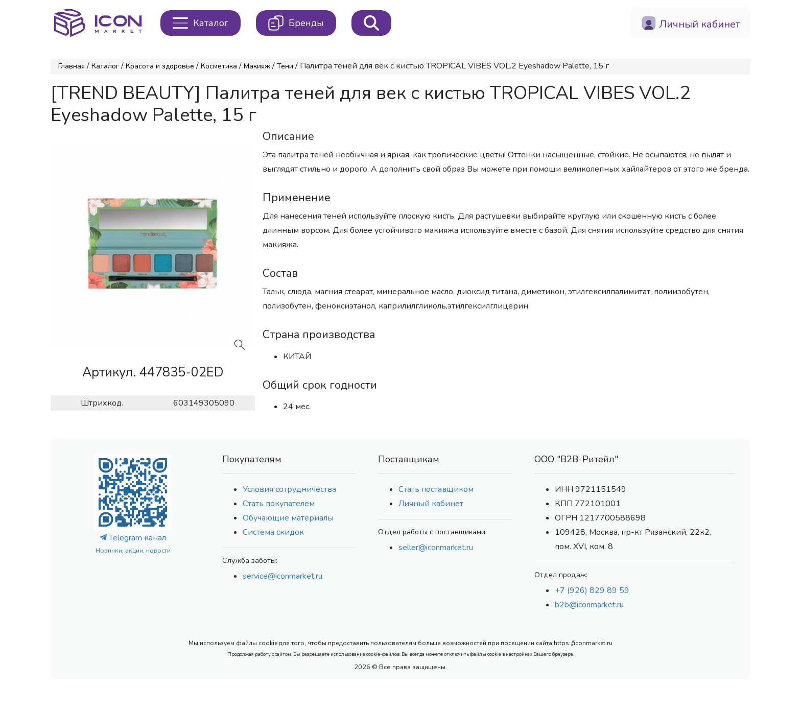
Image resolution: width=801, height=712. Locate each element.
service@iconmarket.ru (282, 576)
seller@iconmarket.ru (435, 547)
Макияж (257, 66)
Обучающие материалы (288, 518)
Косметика (219, 66)
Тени (285, 66)
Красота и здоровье (160, 66)
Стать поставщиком (436, 489)
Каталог (105, 66)
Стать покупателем (279, 503)
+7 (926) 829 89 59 (592, 590)
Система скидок (273, 532)
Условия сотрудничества (289, 489)
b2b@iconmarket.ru (589, 604)
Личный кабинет (430, 503)
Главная (71, 66)
